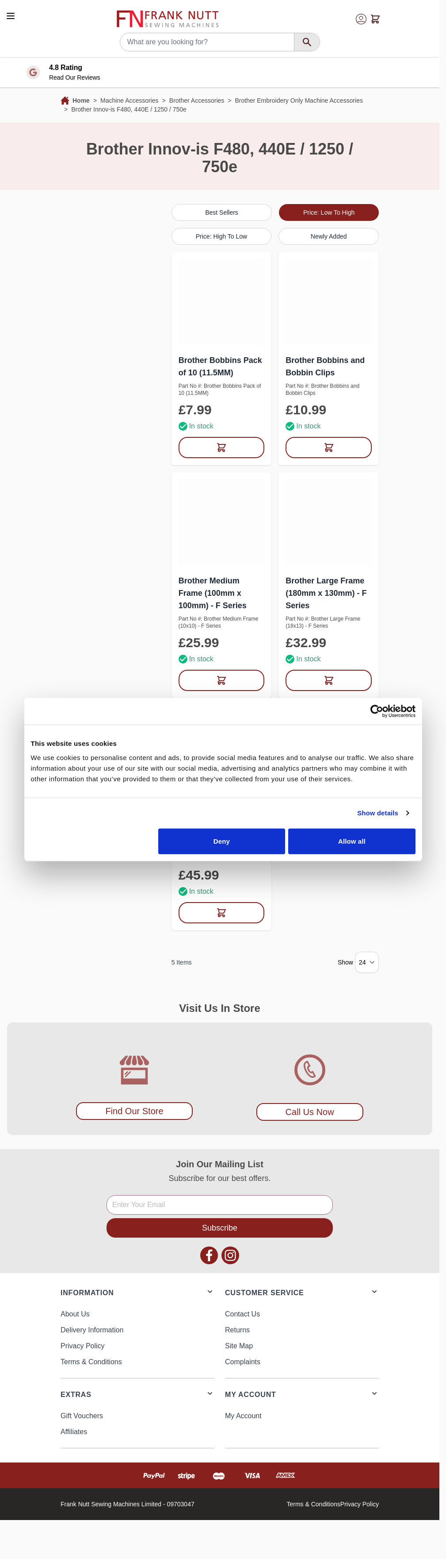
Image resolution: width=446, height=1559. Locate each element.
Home (81, 100)
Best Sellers (221, 212)
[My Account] (361, 19)
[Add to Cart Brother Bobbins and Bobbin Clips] (329, 447)
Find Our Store (134, 1111)
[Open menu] (10, 16)
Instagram (230, 1255)
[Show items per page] (367, 962)
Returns (237, 1330)
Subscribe (219, 1227)
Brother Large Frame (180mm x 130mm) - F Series (326, 593)
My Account (243, 1416)
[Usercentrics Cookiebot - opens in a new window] (377, 711)
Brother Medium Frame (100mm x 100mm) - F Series (213, 593)
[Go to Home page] (167, 19)
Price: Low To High (329, 212)
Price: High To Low (221, 236)
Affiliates (74, 1432)
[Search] (307, 42)
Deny (221, 841)
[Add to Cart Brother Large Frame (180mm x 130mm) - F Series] (329, 680)
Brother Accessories (197, 100)
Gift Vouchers (82, 1416)
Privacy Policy (83, 1346)
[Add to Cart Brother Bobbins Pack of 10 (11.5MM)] (222, 447)
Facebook (209, 1255)
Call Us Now (310, 1112)
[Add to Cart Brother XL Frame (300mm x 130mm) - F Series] (222, 912)
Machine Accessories (129, 100)
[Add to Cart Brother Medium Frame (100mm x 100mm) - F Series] (222, 680)
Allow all (352, 841)
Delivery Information (92, 1330)
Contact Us (242, 1314)
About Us (75, 1314)
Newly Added (329, 236)
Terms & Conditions (91, 1362)
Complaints (242, 1362)
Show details (377, 813)
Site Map (239, 1346)
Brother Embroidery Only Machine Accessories (298, 100)
